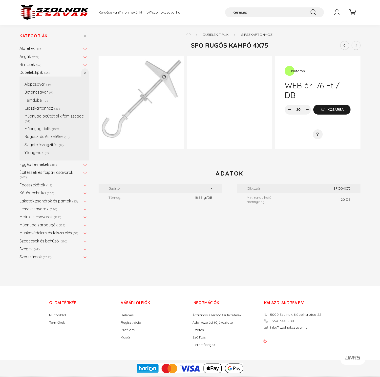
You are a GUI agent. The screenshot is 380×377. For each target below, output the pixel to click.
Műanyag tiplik (41, 128)
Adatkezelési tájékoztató (212, 322)
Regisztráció (131, 322)
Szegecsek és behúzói (43, 240)
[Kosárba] (332, 110)
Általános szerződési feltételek (216, 315)
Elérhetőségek (203, 345)
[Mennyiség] (298, 110)
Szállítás (199, 337)
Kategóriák (34, 36)
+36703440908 (282, 321)
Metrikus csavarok (41, 216)
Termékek (57, 322)
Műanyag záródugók (42, 224)
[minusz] (289, 109)
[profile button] (337, 12)
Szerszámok (36, 256)
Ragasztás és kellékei (47, 136)
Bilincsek (31, 64)
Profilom (128, 330)
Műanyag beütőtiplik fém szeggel (54, 118)
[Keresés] (274, 12)
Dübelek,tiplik (35, 72)
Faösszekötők (36, 184)
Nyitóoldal (57, 315)
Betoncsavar (38, 92)
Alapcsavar (38, 84)
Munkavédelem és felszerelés (49, 232)
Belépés (127, 315)
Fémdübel (36, 100)
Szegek (30, 248)
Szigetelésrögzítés (44, 144)
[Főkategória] (188, 34)
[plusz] (307, 109)
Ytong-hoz (36, 152)
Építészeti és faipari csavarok (46, 174)
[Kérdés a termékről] (318, 134)
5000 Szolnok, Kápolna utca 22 (295, 315)
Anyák (30, 56)
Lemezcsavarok (38, 208)
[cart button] (353, 12)
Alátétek (31, 48)
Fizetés (198, 330)
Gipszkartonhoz (42, 108)
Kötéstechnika (37, 192)
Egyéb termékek (38, 164)
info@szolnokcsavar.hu (161, 12)
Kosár (125, 337)
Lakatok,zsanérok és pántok (49, 200)
